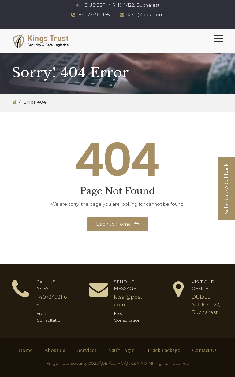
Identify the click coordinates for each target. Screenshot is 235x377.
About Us (55, 350)
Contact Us (204, 350)
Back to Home (117, 224)
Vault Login (122, 350)
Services (86, 350)
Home (25, 350)
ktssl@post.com (146, 14)
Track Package (163, 350)
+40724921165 (94, 14)
